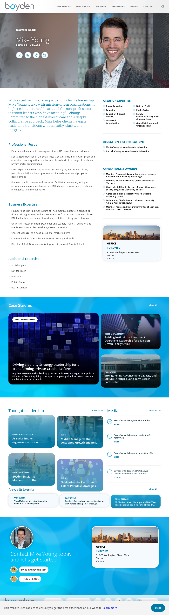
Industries (83, 6)
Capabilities (63, 6)
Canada (35, 45)
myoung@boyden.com (33, 569)
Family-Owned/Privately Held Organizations (147, 116)
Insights (100, 6)
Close (158, 608)
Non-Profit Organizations (113, 121)
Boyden (19, 6)
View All (153, 305)
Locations (118, 6)
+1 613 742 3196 (30, 578)
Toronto (114, 248)
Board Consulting (115, 105)
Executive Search (26, 30)
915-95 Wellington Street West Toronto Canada (124, 255)
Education (111, 110)
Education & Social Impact (115, 115)
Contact (148, 6)
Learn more (110, 608)
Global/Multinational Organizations (147, 124)
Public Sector (142, 110)
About (134, 6)
